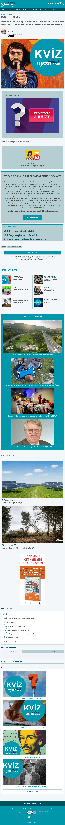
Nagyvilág (44, 10)
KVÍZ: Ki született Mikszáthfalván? (19, 231)
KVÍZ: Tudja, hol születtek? (32, 757)
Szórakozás (6, 14)
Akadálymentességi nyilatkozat (35, 808)
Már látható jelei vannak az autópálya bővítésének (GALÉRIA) (32, 354)
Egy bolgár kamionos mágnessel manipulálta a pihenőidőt (51, 279)
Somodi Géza (12, 32)
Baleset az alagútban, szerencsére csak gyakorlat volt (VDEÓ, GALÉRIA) (32, 416)
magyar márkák (16, 246)
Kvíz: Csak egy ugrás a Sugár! (32, 166)
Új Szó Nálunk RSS (21, 812)
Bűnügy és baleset (49, 276)
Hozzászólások (32, 253)
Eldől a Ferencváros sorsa (20, 289)
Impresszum (18, 808)
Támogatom (32, 218)
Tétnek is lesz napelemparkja (12, 503)
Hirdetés (11, 808)
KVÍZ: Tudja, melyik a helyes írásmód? (20, 235)
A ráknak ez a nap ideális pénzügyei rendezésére (25, 239)
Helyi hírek (33, 10)
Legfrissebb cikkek (32, 803)
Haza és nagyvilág (18, 10)
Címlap (5, 10)
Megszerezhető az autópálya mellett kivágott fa (21, 301)
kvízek (4, 246)
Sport (54, 10)
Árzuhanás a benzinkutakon (10, 641)
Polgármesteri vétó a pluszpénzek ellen (50, 290)
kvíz (9, 246)
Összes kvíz (32, 791)
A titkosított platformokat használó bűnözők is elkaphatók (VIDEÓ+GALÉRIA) (32, 385)
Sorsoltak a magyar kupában (10, 637)
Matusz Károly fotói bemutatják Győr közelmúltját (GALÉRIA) (32, 447)
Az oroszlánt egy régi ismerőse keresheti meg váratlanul (51, 301)
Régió (4, 499)
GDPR (24, 808)
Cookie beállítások (49, 808)
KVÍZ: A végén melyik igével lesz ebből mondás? (32, 786)
